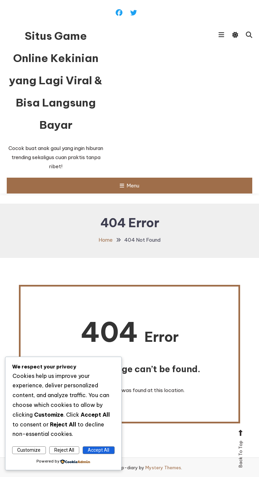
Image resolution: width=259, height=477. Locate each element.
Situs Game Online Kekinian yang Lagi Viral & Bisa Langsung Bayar (56, 80)
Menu (129, 185)
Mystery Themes (163, 467)
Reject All (64, 450)
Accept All (98, 450)
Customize (28, 450)
